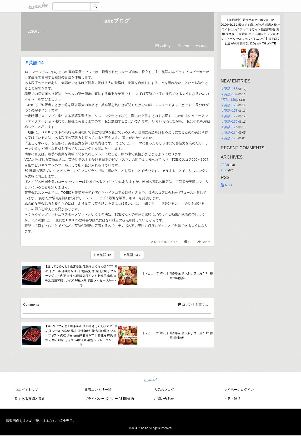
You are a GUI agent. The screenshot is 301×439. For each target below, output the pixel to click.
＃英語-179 (229, 105)
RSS (226, 185)
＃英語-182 (229, 94)
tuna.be (150, 380)
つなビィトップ (26, 389)
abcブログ (117, 21)
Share (201, 46)
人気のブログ (164, 389)
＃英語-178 (229, 110)
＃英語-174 (229, 132)
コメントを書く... (193, 304)
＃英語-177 (229, 116)
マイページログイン (239, 389)
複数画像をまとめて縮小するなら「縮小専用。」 (42, 421)
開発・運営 (232, 398)
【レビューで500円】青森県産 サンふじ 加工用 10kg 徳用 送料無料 (177, 276)
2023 (224, 165)
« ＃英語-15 (102, 255)
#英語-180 (228, 99)
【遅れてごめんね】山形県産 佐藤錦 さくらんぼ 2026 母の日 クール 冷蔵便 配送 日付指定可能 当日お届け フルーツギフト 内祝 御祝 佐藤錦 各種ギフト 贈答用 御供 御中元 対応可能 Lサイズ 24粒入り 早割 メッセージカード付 (81, 276)
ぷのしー (35, 31)
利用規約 (127, 398)
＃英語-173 (229, 138)
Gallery (163, 46)
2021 (224, 170)
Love (183, 46)
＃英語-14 (34, 62)
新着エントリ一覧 (98, 389)
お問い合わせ (164, 398)
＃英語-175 (229, 127)
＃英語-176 (229, 121)
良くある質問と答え (30, 398)
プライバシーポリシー (101, 398)
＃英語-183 (229, 89)
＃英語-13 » (132, 255)
